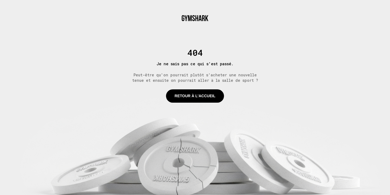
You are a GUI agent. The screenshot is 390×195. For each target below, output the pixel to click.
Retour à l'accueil (195, 96)
